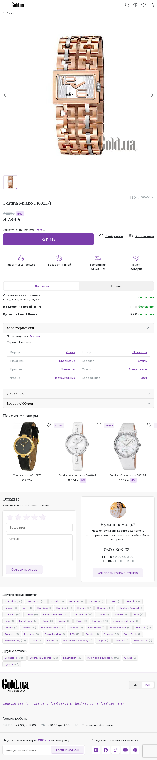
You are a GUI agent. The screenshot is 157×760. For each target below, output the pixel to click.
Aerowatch (36, 601)
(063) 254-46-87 (112, 704)
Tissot (36, 640)
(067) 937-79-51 (62, 704)
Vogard (103, 640)
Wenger (121, 640)
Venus (52, 640)
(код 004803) (144, 197)
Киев (6, 299)
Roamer (12, 634)
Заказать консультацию (118, 573)
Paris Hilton (96, 627)
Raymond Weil (120, 627)
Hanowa (100, 621)
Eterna (47, 621)
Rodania (32, 634)
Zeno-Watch (142, 640)
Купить (48, 239)
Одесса (35, 299)
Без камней (14, 658)
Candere (44, 608)
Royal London (55, 634)
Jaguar (11, 627)
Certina (84, 608)
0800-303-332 (118, 550)
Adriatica (13, 601)
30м (144, 378)
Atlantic (76, 601)
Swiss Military (15, 640)
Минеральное (137, 369)
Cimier (32, 614)
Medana (76, 627)
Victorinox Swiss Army (77, 640)
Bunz (27, 608)
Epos (9, 621)
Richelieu (143, 627)
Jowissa (29, 627)
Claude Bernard (55, 614)
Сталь (70, 352)
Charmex (105, 608)
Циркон (12, 664)
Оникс (130, 658)
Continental (82, 614)
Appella (57, 601)
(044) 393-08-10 (37, 704)
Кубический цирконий (103, 658)
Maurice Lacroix (52, 627)
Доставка (42, 286)
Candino (64, 608)
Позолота (139, 352)
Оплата (116, 286)
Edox (138, 614)
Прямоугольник (64, 378)
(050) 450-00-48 (86, 704)
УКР (135, 684)
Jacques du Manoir (126, 621)
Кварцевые (67, 361)
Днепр (14, 299)
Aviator (96, 601)
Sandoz (92, 634)
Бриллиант (72, 658)
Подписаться (67, 750)
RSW (75, 634)
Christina (12, 614)
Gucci (81, 621)
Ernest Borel (28, 621)
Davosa (121, 614)
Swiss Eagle (132, 634)
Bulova (11, 608)
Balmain (133, 601)
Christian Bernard (130, 608)
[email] (28, 750)
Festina (10, 13)
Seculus (111, 634)
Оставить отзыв (24, 569)
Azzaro (114, 601)
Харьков (24, 299)
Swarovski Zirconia (44, 658)
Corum (103, 614)
